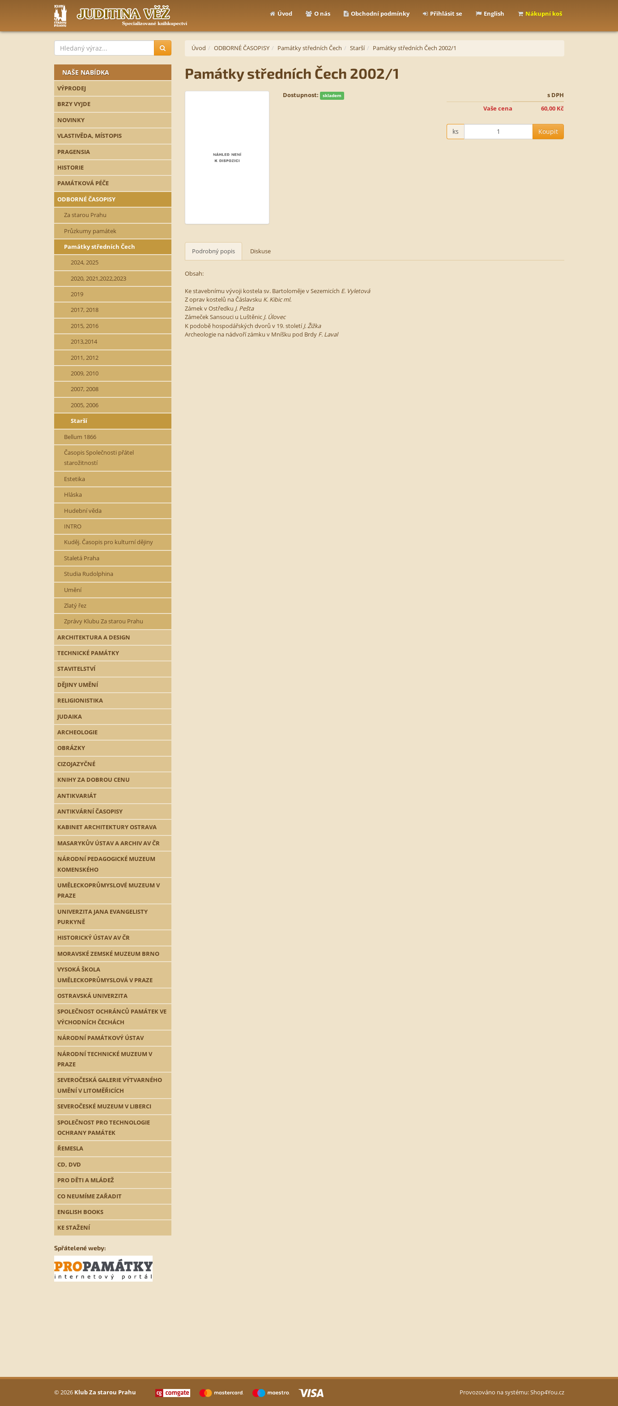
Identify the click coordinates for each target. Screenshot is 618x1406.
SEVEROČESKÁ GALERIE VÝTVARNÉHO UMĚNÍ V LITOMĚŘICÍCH (109, 1085)
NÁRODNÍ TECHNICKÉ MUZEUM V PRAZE (104, 1059)
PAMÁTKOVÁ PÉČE (83, 183)
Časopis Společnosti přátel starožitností (99, 457)
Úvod (281, 13)
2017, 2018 (84, 310)
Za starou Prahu (85, 215)
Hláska (73, 494)
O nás (318, 13)
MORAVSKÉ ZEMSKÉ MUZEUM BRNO (108, 954)
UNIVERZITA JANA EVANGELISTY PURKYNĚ (102, 917)
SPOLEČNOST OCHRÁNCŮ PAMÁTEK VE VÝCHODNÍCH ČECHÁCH (111, 1016)
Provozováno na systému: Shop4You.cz (512, 1392)
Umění (72, 590)
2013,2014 (84, 341)
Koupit (548, 131)
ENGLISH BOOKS (80, 1212)
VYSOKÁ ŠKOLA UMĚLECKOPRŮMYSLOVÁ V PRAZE (105, 974)
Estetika (74, 479)
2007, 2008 (84, 389)
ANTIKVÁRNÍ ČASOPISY (90, 811)
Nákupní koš (540, 13)
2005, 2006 (84, 405)
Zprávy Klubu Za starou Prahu (103, 621)
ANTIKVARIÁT (77, 796)
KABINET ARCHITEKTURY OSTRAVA (107, 827)
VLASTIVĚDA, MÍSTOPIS (89, 136)
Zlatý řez (75, 605)
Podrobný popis (213, 251)
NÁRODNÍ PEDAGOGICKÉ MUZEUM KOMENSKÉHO (106, 864)
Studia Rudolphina (88, 574)
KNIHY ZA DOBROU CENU (93, 779)
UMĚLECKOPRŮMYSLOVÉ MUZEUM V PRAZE (108, 890)
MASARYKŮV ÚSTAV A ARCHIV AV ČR (108, 843)
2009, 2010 (84, 373)
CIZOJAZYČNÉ (76, 764)
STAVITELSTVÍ (76, 669)
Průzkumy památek (90, 231)
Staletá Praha (81, 558)
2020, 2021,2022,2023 (98, 278)
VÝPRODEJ (71, 88)
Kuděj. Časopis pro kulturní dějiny (108, 542)
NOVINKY (71, 120)
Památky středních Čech (99, 247)
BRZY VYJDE (73, 104)
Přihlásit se (442, 13)
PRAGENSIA (73, 152)
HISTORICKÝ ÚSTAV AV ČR (93, 937)
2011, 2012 (84, 358)
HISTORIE (70, 167)
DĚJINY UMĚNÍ (77, 685)
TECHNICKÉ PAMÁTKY (88, 653)
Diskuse (260, 251)
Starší (79, 421)
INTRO (72, 526)
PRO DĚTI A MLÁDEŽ (85, 1180)
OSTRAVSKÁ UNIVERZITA (92, 996)
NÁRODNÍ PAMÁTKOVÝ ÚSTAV (100, 1038)
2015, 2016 (84, 326)
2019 (77, 294)
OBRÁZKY (71, 748)
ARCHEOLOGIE (77, 732)
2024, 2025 (84, 262)
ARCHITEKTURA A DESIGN (93, 637)
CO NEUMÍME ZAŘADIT (89, 1196)
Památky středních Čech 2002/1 (414, 48)
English (490, 13)
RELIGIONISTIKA (80, 700)
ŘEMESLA (70, 1148)
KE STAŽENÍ (73, 1227)
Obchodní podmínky (376, 13)
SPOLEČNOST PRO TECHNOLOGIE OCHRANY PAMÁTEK (103, 1127)
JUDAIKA (69, 716)
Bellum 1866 (80, 437)
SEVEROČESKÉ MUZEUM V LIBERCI (104, 1106)
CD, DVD (69, 1164)
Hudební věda (83, 511)
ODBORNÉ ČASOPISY (86, 199)
